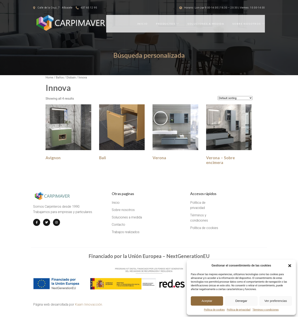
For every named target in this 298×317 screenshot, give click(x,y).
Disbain (71, 77)
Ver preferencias (275, 301)
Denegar (241, 301)
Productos (167, 23)
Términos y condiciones (265, 309)
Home (49, 77)
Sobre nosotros (248, 23)
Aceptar (207, 301)
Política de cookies (214, 309)
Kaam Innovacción (88, 304)
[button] (290, 266)
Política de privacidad (238, 309)
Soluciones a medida (205, 23)
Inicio (142, 23)
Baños (60, 77)
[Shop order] (235, 98)
